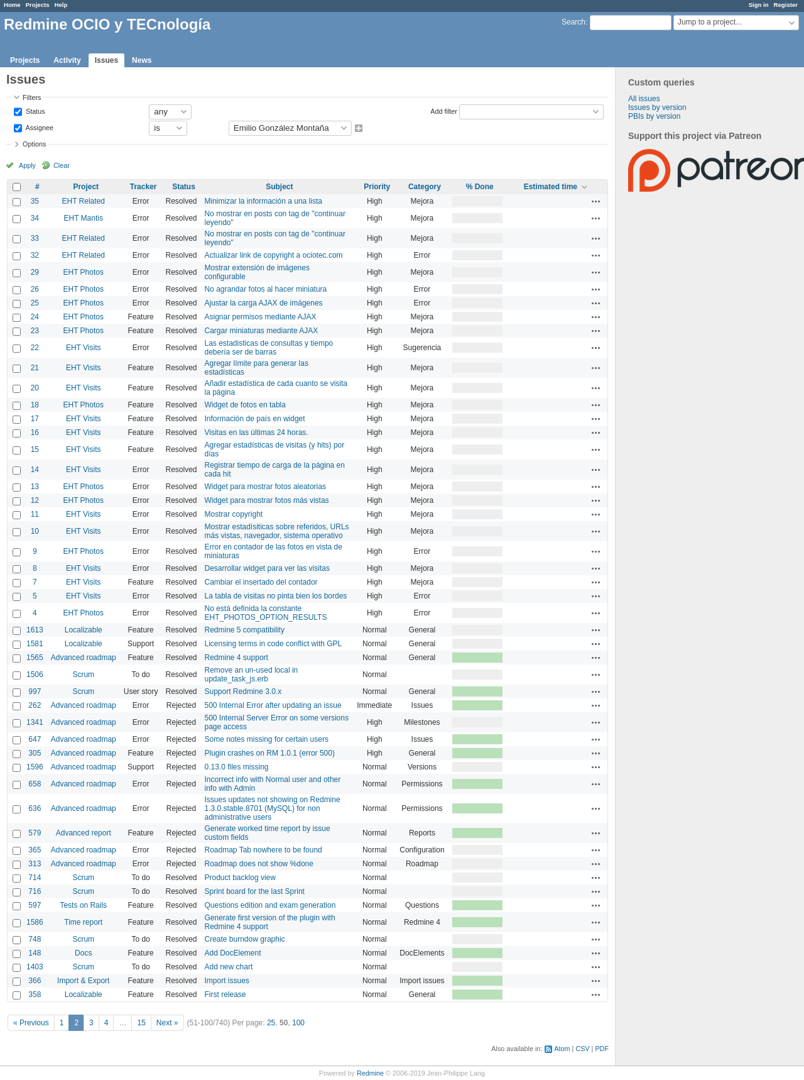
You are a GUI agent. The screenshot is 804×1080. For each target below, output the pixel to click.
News (141, 60)
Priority (377, 186)
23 (35, 330)
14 (35, 469)
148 (34, 953)
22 (35, 347)
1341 (34, 722)
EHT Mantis (83, 218)
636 (34, 808)
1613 (34, 629)
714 (34, 877)
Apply (27, 165)
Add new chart (229, 966)
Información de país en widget (255, 418)
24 (35, 316)
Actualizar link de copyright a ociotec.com (274, 255)
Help (61, 4)
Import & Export (83, 980)
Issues (106, 60)
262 (34, 705)
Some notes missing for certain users (267, 739)
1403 (34, 966)
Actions (596, 201)
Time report (83, 922)
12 (35, 500)
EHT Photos (83, 272)
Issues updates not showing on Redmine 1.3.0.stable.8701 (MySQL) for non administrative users (272, 808)
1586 (34, 922)
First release (225, 994)
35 (35, 201)
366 (34, 980)
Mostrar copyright (234, 514)
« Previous (31, 1022)
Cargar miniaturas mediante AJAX (261, 330)
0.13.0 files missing (237, 767)
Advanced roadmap (83, 657)
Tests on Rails (83, 905)
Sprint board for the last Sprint (255, 891)
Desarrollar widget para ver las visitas (267, 568)
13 (35, 486)
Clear (61, 165)
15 (35, 449)
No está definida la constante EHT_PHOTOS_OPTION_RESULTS (266, 613)
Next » (167, 1022)
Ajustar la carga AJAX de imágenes (264, 303)
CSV (582, 1048)
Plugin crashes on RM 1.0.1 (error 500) (270, 753)
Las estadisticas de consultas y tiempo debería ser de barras (269, 347)
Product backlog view (240, 877)
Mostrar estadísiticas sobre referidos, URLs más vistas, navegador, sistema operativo (277, 531)
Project (86, 186)
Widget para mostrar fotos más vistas (267, 500)
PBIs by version (654, 116)
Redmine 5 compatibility (245, 629)
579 (34, 833)
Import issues (227, 980)
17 (35, 418)
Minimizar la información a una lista (263, 201)
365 (34, 850)
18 (35, 404)
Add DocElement (233, 953)
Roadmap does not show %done (259, 863)
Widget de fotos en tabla (245, 404)
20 (35, 387)
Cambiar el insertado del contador (261, 582)
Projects (38, 4)
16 (35, 432)
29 (35, 272)
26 (35, 289)
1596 (34, 767)
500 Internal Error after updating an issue (273, 705)
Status (34, 110)
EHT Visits (83, 347)
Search (573, 22)
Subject (279, 186)
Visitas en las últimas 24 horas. (256, 432)
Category (424, 186)
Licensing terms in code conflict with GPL (273, 643)
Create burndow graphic (245, 939)
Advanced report (83, 833)
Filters (32, 97)
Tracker (143, 186)
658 (34, 784)
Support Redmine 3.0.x (243, 691)
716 (34, 891)
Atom (562, 1048)
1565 (34, 657)
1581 (34, 643)
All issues (644, 98)
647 (34, 739)
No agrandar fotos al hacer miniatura (266, 289)
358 (34, 994)
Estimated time (550, 186)
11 (35, 514)
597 (34, 905)
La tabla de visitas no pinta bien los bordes (276, 596)
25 (35, 303)
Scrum (83, 674)
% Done (480, 186)
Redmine (370, 1073)
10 (35, 531)
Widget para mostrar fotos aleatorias (265, 486)
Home (12, 4)
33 (35, 238)
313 (34, 863)
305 (34, 753)
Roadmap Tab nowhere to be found (263, 850)
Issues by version (657, 107)
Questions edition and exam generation (270, 905)
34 (35, 218)
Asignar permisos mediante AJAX (261, 316)
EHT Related (83, 201)
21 (35, 367)
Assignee (38, 127)
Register (786, 4)
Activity (66, 60)
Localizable (83, 629)
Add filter (443, 110)
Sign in (759, 4)
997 (34, 691)
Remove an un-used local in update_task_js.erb (251, 674)
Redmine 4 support (236, 657)
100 (298, 1022)
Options (34, 144)
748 (34, 939)
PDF (602, 1048)
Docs (83, 953)
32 (35, 255)
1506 (34, 674)
